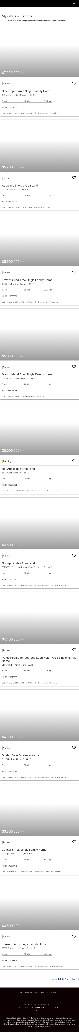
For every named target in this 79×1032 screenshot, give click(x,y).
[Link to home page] (3, 3)
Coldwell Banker (28, 992)
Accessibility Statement (31, 1008)
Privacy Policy (47, 1004)
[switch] (74, 82)
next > (75, 979)
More (74, 3)
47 (70, 979)
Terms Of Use (31, 1004)
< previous (53, 979)
